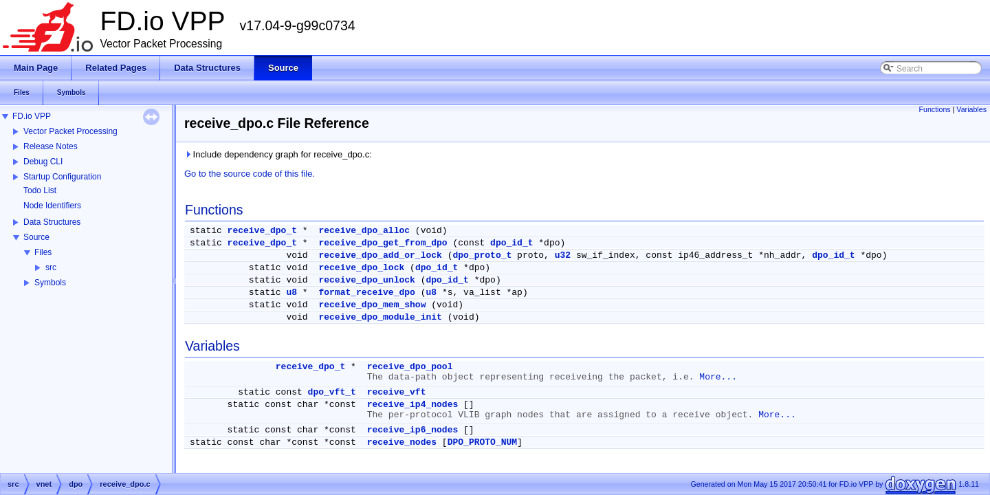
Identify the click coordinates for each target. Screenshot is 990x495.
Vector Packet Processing (70, 131)
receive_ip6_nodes (413, 430)
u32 (563, 255)
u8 (291, 292)
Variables (971, 109)
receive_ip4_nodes (413, 404)
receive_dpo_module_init (379, 317)
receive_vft (396, 392)
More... (718, 377)
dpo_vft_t (332, 392)
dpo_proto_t (482, 255)
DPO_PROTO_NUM (482, 442)
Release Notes (50, 146)
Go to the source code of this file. (249, 173)
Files (43, 252)
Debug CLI (43, 161)
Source (36, 237)
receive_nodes (402, 442)
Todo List (39, 190)
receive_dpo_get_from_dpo (382, 243)
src (50, 267)
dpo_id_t (511, 243)
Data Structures (51, 222)
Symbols (50, 282)
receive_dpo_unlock (366, 280)
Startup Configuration (62, 177)
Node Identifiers (52, 205)
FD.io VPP (31, 116)
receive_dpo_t (262, 231)
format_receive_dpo (366, 292)
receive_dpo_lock (361, 268)
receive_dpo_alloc (364, 231)
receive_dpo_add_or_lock (379, 255)
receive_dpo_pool (410, 367)
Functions (934, 109)
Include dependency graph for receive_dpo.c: (278, 154)
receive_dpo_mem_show (372, 305)
